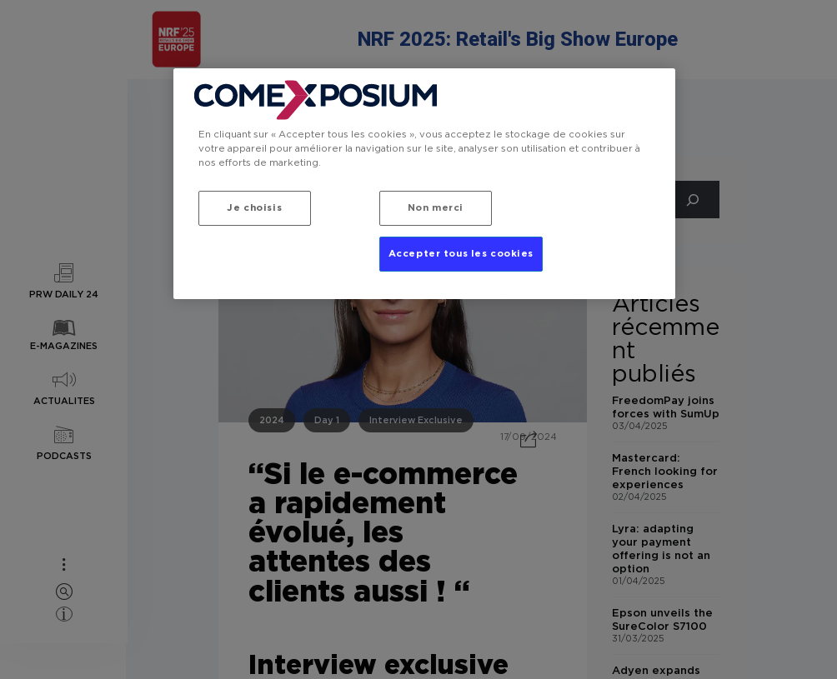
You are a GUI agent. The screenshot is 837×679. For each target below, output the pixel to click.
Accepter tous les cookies (461, 253)
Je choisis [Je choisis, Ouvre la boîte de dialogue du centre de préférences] (254, 207)
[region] (424, 183)
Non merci (436, 207)
